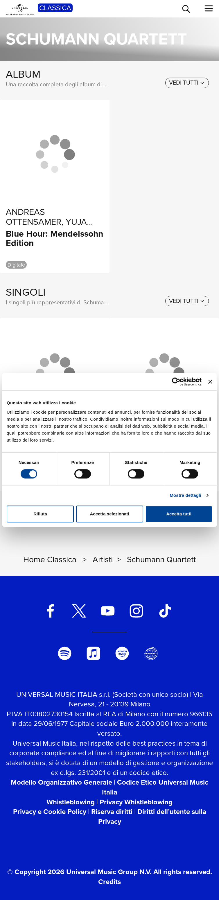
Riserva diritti (111, 811)
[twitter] (79, 611)
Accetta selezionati (109, 513)
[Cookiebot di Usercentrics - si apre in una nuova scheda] (176, 381)
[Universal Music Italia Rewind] (151, 653)
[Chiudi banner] (210, 382)
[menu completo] (209, 8)
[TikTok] (165, 611)
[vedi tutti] (187, 83)
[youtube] (108, 611)
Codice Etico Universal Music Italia (155, 787)
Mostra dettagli (185, 495)
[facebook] (50, 611)
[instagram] (136, 611)
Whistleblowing (70, 802)
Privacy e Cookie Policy (49, 811)
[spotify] (64, 653)
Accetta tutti (178, 513)
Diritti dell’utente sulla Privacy (152, 816)
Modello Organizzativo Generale (61, 782)
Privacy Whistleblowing (136, 802)
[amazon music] (122, 653)
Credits (109, 881)
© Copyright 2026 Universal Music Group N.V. (79, 872)
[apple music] (93, 653)
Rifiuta (40, 513)
